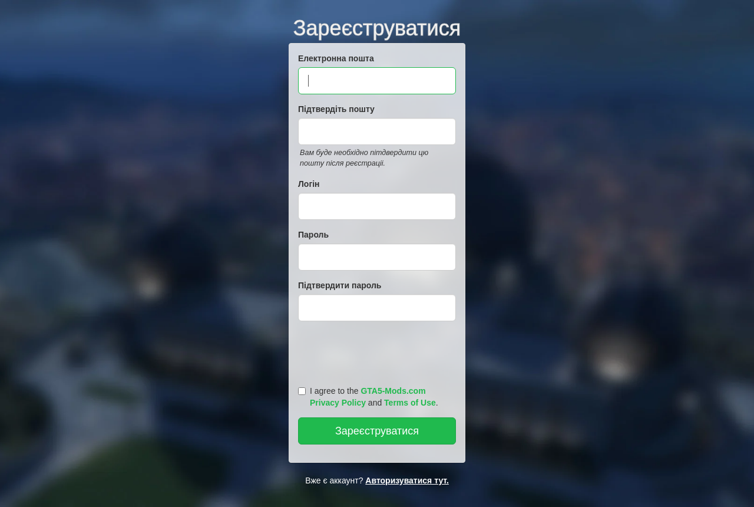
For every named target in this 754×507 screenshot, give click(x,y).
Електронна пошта (336, 58)
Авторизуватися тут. (407, 480)
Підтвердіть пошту (336, 109)
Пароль (313, 234)
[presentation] (378, 350)
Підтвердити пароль (339, 285)
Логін (309, 184)
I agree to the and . (368, 396)
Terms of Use (410, 402)
